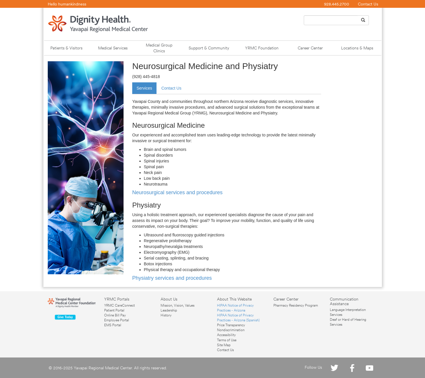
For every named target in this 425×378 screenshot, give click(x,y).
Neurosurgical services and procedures (177, 192)
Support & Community (209, 48)
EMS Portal (112, 325)
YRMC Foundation (262, 48)
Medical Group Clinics (159, 48)
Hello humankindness (67, 4)
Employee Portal (116, 320)
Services (144, 88)
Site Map (224, 345)
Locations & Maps (357, 48)
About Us (169, 299)
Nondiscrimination (230, 330)
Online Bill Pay (115, 315)
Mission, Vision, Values (177, 305)
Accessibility (226, 335)
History (166, 315)
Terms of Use (226, 340)
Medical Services (113, 48)
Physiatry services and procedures (172, 278)
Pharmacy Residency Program (295, 305)
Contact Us (368, 4)
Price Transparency (231, 325)
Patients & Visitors (66, 48)
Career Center (310, 48)
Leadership (169, 310)
